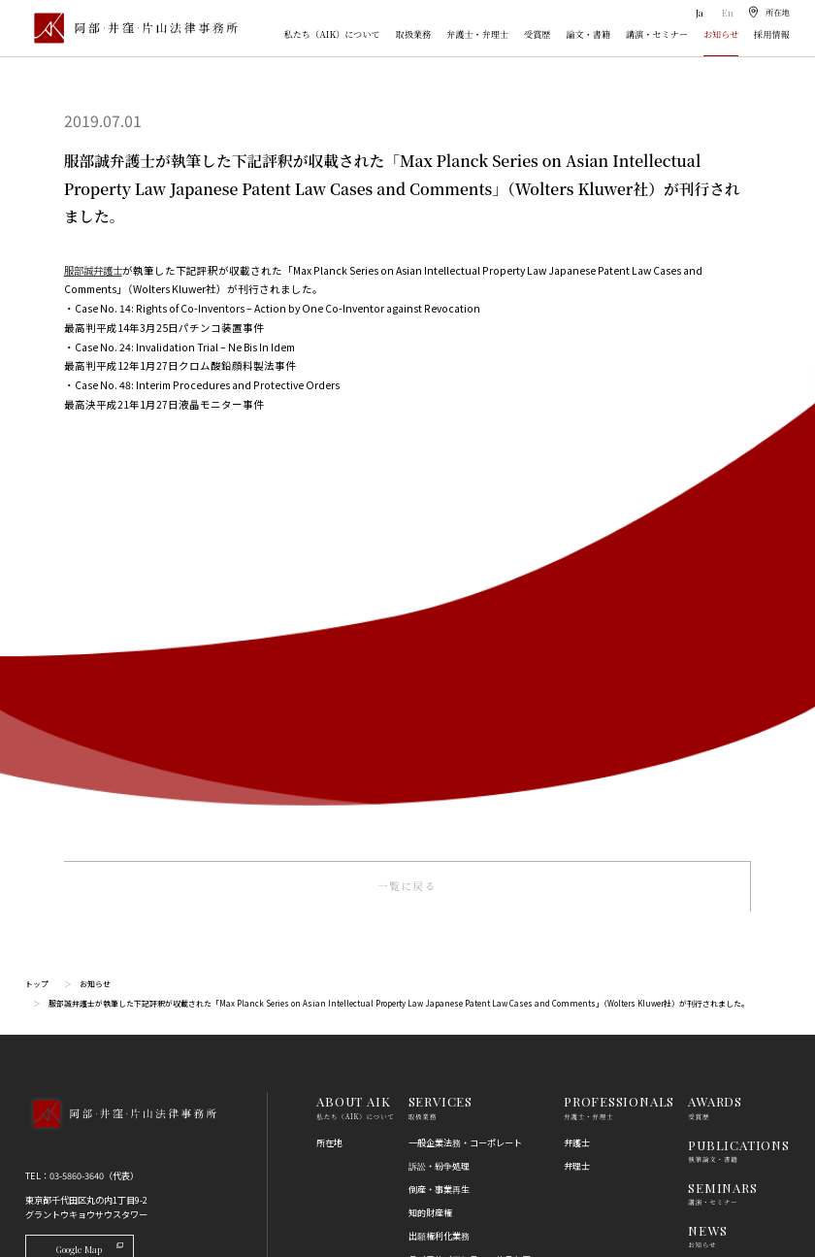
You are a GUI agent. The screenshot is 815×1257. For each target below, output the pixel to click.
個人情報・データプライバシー (469, 1051)
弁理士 (577, 718)
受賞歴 (537, 34)
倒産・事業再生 (439, 741)
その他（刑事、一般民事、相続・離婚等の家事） (473, 1175)
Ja (697, 12)
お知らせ (720, 34)
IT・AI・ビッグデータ (451, 1074)
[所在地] (768, 12)
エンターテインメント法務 (460, 1098)
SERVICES (440, 654)
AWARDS (715, 654)
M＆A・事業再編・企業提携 (463, 849)
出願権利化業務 (439, 789)
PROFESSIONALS (619, 654)
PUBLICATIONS (738, 697)
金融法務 (425, 934)
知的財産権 (430, 766)
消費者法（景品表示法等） (460, 1004)
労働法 (421, 1028)
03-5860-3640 (76, 729)
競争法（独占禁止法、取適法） (469, 981)
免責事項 (705, 958)
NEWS (707, 783)
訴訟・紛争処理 (439, 718)
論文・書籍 (588, 34)
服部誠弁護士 (96, 270)
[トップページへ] (120, 683)
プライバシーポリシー (731, 982)
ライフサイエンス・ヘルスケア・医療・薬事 (473, 819)
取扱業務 (414, 34)
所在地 (329, 695)
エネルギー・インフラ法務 (460, 1145)
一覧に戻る (407, 439)
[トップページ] (131, 27)
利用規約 (705, 935)
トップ (37, 536)
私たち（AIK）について (332, 34)
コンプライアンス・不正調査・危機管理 (469, 903)
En (725, 12)
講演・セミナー (657, 34)
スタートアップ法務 (447, 1122)
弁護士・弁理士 (477, 34)
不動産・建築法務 (443, 957)
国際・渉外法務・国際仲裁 (460, 873)
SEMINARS (722, 740)
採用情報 (772, 34)
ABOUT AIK (353, 654)
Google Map (90, 801)
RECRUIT (717, 825)
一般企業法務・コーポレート (465, 695)
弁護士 (577, 695)
